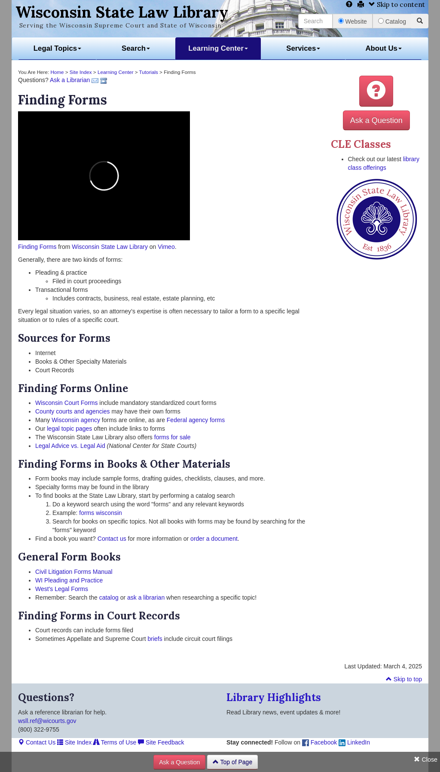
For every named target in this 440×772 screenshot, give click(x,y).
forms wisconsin (100, 512)
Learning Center (218, 48)
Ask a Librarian (70, 80)
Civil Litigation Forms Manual (74, 571)
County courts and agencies (72, 411)
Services (303, 48)
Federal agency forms (196, 420)
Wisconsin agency (76, 420)
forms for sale (172, 437)
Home (57, 72)
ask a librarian (146, 597)
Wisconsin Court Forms (66, 402)
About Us (383, 48)
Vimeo (166, 246)
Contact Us (36, 742)
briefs (154, 638)
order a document (214, 538)
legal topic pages (69, 428)
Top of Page (232, 762)
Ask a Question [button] (376, 120)
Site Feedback (161, 742)
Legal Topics (57, 48)
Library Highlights (273, 697)
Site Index (81, 72)
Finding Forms (37, 246)
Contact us (112, 538)
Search (136, 48)
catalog (109, 597)
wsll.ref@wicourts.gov (47, 720)
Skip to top (404, 679)
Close (425, 759)
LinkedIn (354, 742)
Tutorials (148, 72)
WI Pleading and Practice (69, 580)
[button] (376, 91)
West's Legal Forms (61, 588)
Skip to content (397, 4)
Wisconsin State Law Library (121, 12)
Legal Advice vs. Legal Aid (70, 445)
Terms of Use (114, 742)
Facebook (319, 742)
